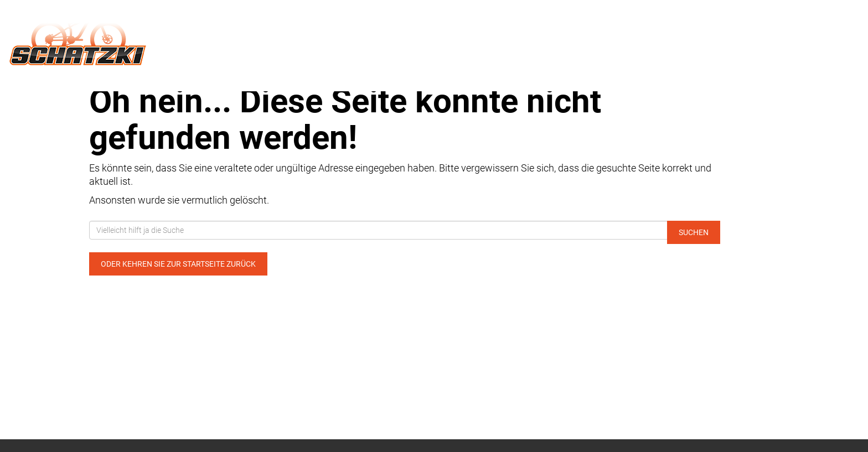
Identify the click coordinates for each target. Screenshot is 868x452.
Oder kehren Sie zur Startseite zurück (178, 263)
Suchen (694, 232)
